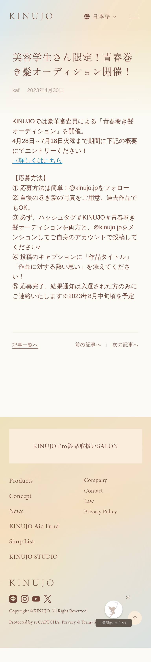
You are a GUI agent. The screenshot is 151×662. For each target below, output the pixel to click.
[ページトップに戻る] (135, 618)
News (16, 511)
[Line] (13, 599)
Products (21, 480)
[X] (48, 599)
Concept (20, 496)
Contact (93, 490)
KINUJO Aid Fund (34, 526)
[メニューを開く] (134, 16)
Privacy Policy (100, 511)
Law (89, 501)
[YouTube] (36, 599)
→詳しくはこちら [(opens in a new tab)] (37, 160)
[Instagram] (25, 599)
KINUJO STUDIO (33, 556)
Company (95, 480)
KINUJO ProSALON (75, 446)
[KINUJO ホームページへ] (30, 17)
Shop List (21, 541)
